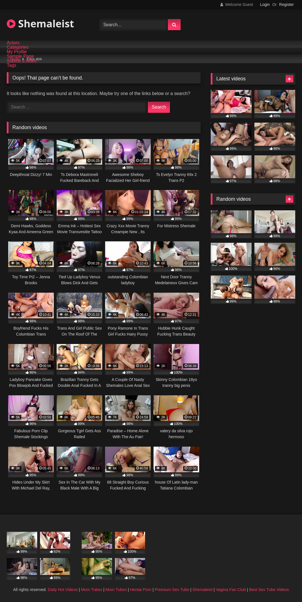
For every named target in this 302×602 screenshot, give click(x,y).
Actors (13, 43)
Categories (17, 47)
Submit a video (22, 61)
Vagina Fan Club (231, 589)
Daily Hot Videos (63, 589)
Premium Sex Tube (172, 589)
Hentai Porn (140, 589)
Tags (11, 65)
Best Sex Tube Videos (269, 589)
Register (286, 4)
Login (265, 4)
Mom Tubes (91, 589)
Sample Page (20, 56)
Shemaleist (40, 23)
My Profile (17, 52)
